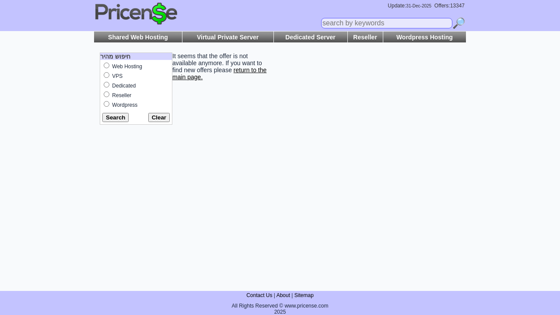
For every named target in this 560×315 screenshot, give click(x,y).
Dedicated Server (310, 37)
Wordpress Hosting (424, 37)
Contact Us (259, 295)
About (283, 295)
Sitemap (304, 295)
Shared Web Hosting (138, 37)
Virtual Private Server (228, 37)
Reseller (365, 37)
